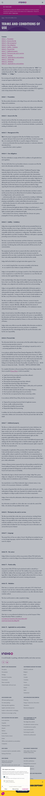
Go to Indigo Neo (22, 791)
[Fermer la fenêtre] (42, 782)
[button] (3, 793)
